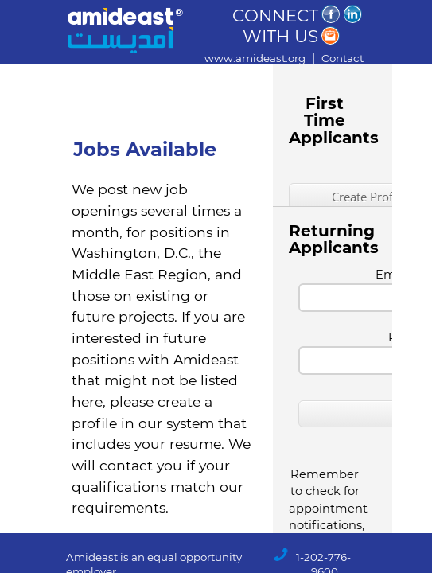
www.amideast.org (255, 58)
